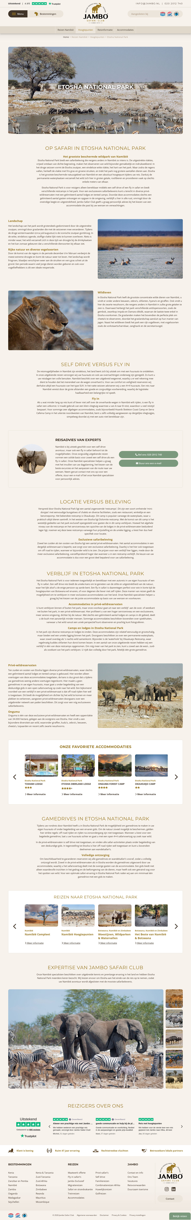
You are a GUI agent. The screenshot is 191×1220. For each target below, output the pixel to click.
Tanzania (12, 1176)
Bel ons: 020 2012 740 (148, 454)
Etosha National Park (117, 37)
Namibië (12, 1185)
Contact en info (135, 1172)
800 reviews (34, 1130)
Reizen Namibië (66, 29)
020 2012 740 (174, 3)
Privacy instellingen (137, 1215)
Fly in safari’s (74, 1176)
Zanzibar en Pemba (18, 1180)
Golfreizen (101, 1193)
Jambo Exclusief (76, 1180)
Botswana (41, 1185)
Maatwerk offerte (77, 1172)
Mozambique (42, 1201)
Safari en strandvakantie (80, 1189)
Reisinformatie (105, 29)
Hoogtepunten (85, 29)
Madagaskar (14, 1197)
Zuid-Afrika (41, 1180)
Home (66, 37)
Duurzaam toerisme (138, 1189)
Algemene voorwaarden (87, 1215)
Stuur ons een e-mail (148, 463)
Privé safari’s (102, 1172)
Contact (170, 1198)
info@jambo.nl (148, 3)
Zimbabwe (41, 1189)
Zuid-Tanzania (43, 1176)
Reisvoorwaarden (136, 1185)
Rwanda (40, 1193)
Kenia (11, 1172)
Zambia (12, 1189)
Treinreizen (73, 1193)
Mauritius (41, 1197)
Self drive (100, 1176)
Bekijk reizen (177, 1213)
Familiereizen (102, 1180)
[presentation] (15, 777)
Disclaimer (104, 1215)
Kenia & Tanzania (44, 1172)
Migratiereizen (75, 1185)
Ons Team (133, 1176)
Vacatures (133, 1180)
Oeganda (12, 1193)
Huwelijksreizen (104, 1189)
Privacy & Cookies (119, 1215)
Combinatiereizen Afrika (108, 1185)
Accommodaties (125, 29)
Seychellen (13, 1201)
